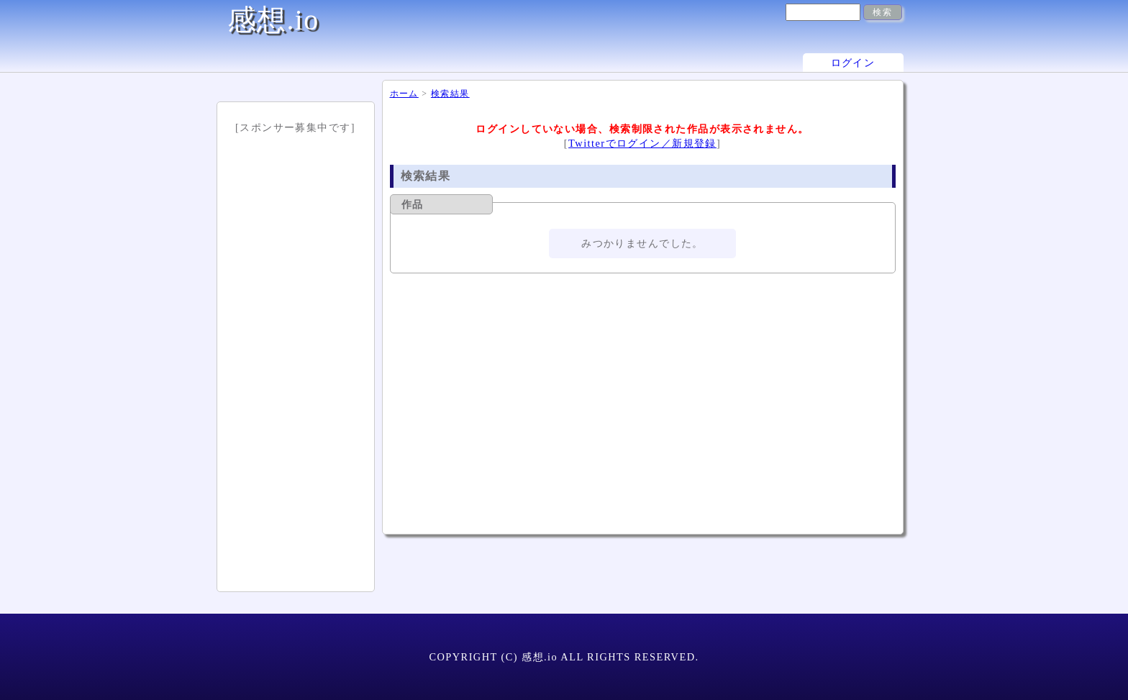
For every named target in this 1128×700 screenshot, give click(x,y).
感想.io (273, 20)
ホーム (404, 93)
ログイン (853, 62)
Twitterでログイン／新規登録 (642, 143)
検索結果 (450, 93)
